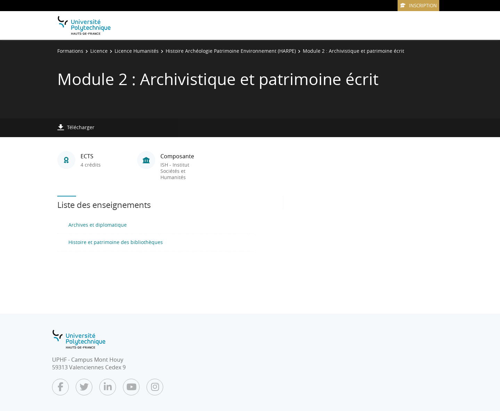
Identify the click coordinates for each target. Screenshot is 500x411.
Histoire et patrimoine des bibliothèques (115, 242)
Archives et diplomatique (97, 224)
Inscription (418, 5)
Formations (70, 51)
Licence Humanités (137, 51)
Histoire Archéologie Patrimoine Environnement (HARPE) (231, 51)
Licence (99, 51)
